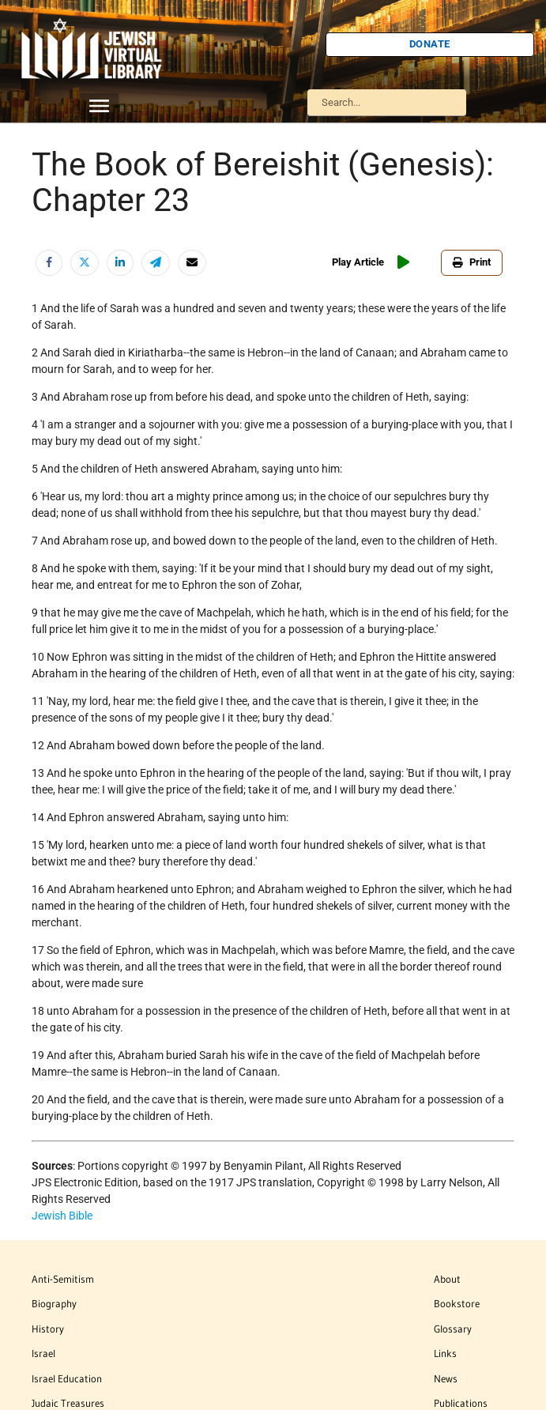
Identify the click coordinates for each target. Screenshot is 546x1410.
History (48, 1328)
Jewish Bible (62, 1215)
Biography (54, 1303)
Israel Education (67, 1378)
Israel (43, 1353)
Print (472, 262)
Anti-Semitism (63, 1278)
